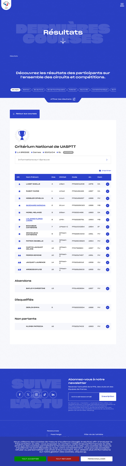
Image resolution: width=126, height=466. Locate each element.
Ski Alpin (15, 90)
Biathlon (26, 90)
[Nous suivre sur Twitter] (25, 395)
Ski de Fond (38, 90)
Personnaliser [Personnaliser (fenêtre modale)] (96, 459)
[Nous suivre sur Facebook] (14, 395)
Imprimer (105, 171)
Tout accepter (30, 459)
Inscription (108, 397)
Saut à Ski (84, 90)
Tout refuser (63, 459)
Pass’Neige (56, 435)
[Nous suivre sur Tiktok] (48, 395)
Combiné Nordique (100, 90)
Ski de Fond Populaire (56, 90)
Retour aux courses (25, 114)
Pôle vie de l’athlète (93, 435)
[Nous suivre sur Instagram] (36, 395)
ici (93, 410)
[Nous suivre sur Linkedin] (59, 395)
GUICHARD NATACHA (35, 205)
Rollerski (72, 90)
